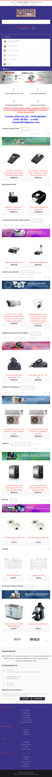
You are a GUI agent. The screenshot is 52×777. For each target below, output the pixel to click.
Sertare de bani (33, 133)
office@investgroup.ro (35, 2)
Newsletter (26, 766)
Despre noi (26, 713)
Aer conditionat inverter (27, 387)
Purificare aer (21, 392)
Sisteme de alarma (38, 272)
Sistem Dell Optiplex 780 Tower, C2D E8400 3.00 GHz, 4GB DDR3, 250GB (38, 488)
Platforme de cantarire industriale (11, 225)
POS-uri (38, 129)
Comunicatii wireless (32, 338)
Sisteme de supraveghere (27, 272)
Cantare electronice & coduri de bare (16, 220)
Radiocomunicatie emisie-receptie (15, 333)
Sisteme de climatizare (11, 387)
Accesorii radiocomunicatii (20, 338)
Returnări (26, 732)
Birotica (5, 500)
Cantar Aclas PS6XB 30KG (38, 262)
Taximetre (32, 129)
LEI (16, 4)
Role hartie (13, 500)
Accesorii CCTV (29, 277)
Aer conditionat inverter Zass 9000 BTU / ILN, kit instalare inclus (14, 431)
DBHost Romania (29, 772)
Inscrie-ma (26, 698)
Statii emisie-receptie (35, 333)
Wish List (26, 764)
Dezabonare (38, 698)
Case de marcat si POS (10, 129)
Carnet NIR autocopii (13, 575)
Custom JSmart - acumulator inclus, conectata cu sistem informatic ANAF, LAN (38, 173)
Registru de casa (38, 575)
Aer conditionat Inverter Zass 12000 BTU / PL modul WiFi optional (38, 431)
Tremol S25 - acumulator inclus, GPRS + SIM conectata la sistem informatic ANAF (14, 173)
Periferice (33, 444)
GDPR (26, 759)
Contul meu (26, 757)
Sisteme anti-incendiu (8, 277)
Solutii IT (5, 443)
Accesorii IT (39, 444)
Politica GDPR (26, 710)
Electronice (36, 586)
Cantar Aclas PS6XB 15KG (13, 262)
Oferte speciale (26, 749)
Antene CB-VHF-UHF (7, 338)
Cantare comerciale (37, 220)
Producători (26, 742)
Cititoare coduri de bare (25, 225)
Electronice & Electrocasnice (12, 586)
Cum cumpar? (26, 715)
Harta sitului (26, 734)
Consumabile (34, 448)
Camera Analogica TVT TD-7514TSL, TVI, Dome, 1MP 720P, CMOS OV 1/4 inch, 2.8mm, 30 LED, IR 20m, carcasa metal (38, 318)
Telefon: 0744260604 (17, 2)
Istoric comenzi (26, 761)
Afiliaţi (26, 747)
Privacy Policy (26, 717)
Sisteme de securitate (10, 272)
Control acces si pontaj (19, 277)
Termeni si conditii (26, 720)
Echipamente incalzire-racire (9, 392)
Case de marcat (25, 129)
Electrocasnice (29, 586)
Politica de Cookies (26, 722)
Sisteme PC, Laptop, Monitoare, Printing (21, 444)
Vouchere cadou (26, 744)
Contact (26, 730)
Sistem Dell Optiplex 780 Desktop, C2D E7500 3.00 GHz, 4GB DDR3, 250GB (13, 488)
